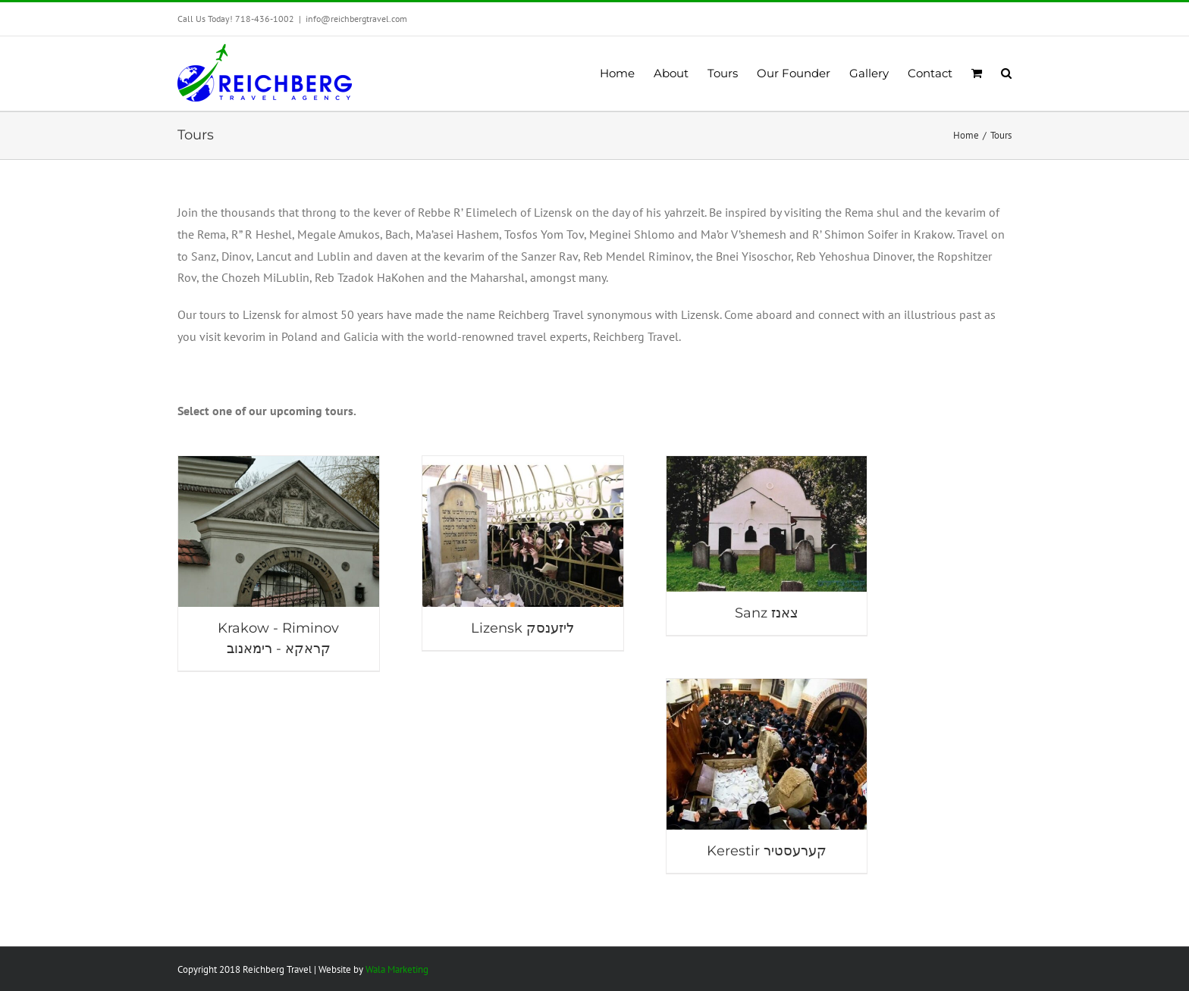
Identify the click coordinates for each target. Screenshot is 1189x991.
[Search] (1006, 73)
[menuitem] (627, 73)
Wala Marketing (396, 969)
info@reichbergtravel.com (356, 18)
